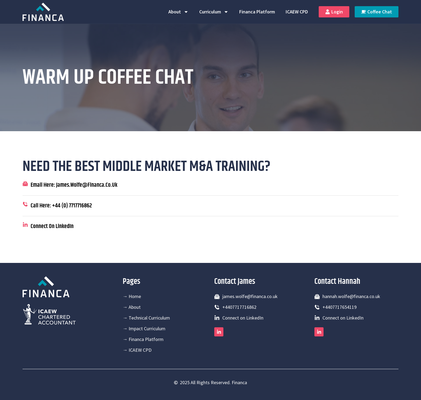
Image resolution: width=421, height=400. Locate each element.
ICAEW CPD (297, 12)
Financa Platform (257, 12)
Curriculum (213, 12)
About (178, 12)
